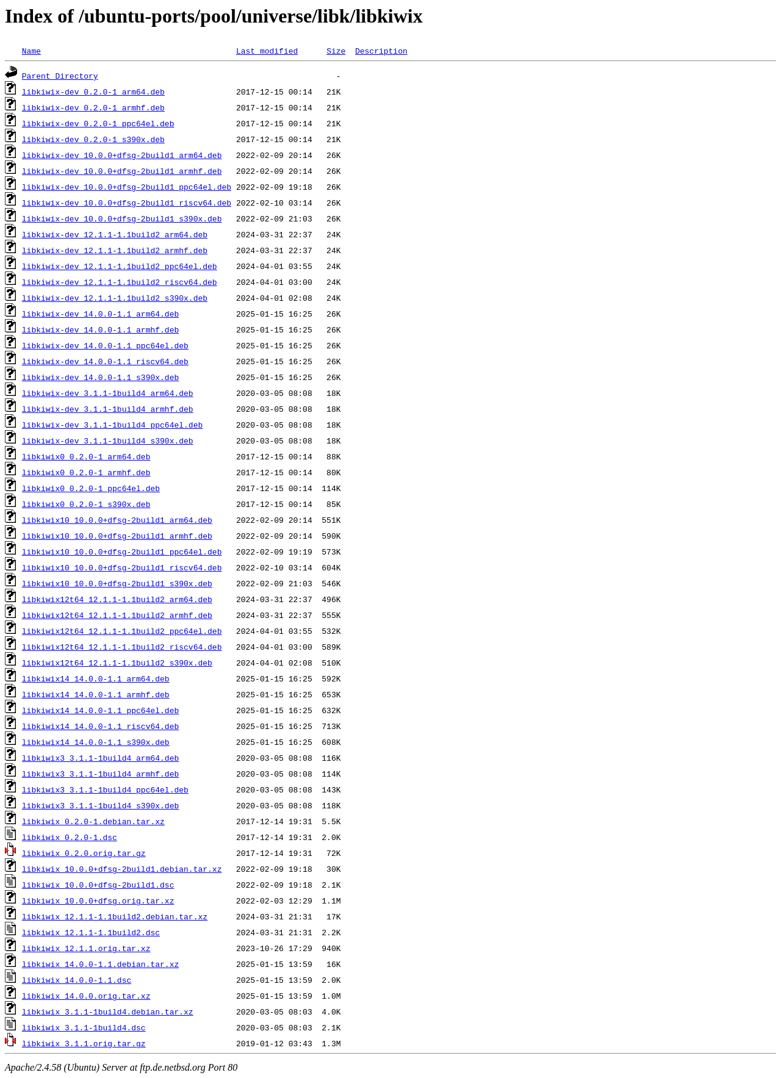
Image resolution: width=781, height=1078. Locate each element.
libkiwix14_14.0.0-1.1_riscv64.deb (100, 725)
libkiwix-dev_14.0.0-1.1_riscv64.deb (105, 361)
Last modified (267, 50)
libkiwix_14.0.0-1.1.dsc (76, 979)
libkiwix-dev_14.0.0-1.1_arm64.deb (100, 313)
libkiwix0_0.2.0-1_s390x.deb (86, 503)
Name (31, 50)
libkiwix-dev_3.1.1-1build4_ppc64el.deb (112, 424)
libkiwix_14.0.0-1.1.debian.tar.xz (100, 963)
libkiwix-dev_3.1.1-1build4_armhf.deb (107, 408)
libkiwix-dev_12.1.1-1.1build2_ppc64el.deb (119, 266)
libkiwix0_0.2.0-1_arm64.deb (86, 456)
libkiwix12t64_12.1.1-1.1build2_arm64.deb (117, 599)
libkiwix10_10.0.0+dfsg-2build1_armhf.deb (117, 535)
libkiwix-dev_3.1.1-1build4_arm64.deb (107, 392)
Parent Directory (60, 75)
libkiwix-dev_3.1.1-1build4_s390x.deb (107, 440)
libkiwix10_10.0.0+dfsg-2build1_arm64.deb (117, 519)
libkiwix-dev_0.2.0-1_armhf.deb (93, 107)
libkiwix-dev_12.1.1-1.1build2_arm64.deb (114, 234)
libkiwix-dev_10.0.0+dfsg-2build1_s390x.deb (122, 218)
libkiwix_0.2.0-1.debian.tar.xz (93, 821)
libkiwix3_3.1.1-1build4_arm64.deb (100, 757)
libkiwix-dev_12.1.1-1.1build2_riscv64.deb (119, 281)
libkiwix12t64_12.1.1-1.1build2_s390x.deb (117, 662)
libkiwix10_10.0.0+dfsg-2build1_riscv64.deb (122, 567)
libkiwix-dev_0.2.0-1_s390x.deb (93, 139)
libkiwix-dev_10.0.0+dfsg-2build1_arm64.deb (122, 154)
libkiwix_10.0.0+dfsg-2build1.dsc (98, 884)
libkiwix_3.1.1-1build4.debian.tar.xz (107, 1011)
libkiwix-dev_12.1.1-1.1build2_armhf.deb (114, 250)
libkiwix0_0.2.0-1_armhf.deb (86, 472)
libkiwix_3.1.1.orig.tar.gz (84, 1043)
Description (381, 50)
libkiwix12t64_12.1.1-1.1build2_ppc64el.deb (122, 630)
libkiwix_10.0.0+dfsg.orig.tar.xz (98, 900)
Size (335, 50)
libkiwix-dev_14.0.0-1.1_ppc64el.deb (105, 345)
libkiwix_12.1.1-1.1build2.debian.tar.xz (114, 916)
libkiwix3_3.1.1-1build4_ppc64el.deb (105, 789)
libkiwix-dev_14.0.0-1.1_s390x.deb (100, 377)
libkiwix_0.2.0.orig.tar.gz (84, 852)
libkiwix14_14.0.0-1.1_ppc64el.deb (100, 710)
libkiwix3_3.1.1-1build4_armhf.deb (100, 773)
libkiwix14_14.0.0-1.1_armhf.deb (96, 694)
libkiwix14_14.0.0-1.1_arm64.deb (96, 678)
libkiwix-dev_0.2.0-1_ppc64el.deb (98, 123)
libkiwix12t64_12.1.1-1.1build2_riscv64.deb (122, 646)
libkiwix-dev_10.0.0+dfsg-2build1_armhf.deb (122, 170)
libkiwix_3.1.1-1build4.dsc (84, 1027)
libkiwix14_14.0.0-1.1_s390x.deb (96, 741)
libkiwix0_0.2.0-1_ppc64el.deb (91, 488)
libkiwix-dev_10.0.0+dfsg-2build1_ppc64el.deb (126, 186)
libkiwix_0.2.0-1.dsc (69, 837)
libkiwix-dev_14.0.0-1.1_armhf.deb (100, 329)
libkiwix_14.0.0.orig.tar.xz (86, 995)
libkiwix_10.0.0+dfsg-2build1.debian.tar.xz (122, 868)
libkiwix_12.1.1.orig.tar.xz (86, 948)
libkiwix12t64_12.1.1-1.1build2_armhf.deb (117, 614)
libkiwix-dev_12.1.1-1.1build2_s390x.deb (114, 297)
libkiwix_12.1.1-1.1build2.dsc (91, 932)
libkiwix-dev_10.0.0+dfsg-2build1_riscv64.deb (126, 202)
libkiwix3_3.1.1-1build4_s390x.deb (100, 805)
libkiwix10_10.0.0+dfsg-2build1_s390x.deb (117, 583)
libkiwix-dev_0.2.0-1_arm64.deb (93, 91)
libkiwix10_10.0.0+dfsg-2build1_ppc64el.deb (122, 551)
